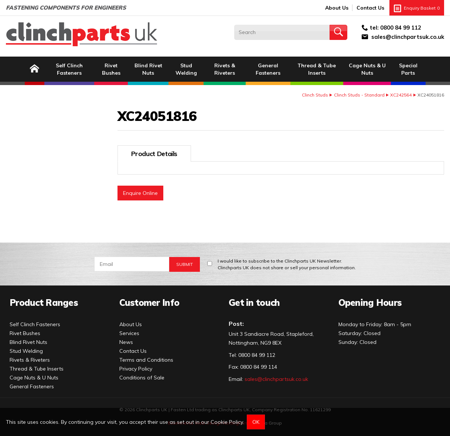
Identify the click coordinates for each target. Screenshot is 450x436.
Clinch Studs (315, 95)
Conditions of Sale (141, 377)
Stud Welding (186, 69)
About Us (336, 7)
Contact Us (370, 7)
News (126, 342)
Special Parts (408, 69)
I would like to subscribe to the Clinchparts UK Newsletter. (287, 264)
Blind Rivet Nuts (148, 69)
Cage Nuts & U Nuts (367, 69)
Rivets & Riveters (224, 69)
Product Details (154, 153)
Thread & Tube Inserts (316, 69)
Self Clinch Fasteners (69, 69)
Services (129, 333)
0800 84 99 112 (400, 27)
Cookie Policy (227, 422)
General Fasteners (268, 69)
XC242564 (401, 95)
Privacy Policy (135, 368)
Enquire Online (140, 193)
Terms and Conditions (146, 359)
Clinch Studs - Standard (359, 95)
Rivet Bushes (111, 69)
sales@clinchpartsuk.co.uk (407, 36)
